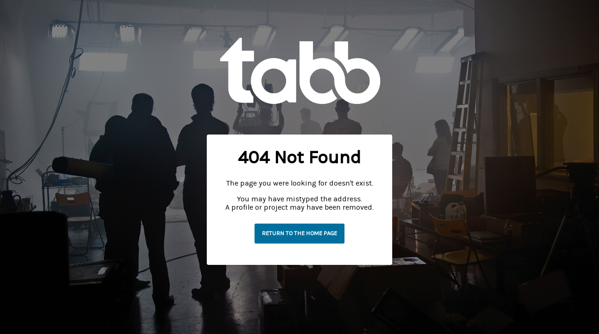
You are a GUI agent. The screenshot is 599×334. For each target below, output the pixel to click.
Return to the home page (299, 233)
